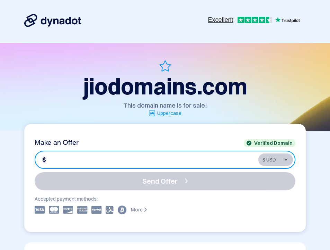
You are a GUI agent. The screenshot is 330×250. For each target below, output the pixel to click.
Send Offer (165, 181)
